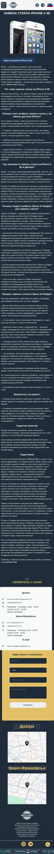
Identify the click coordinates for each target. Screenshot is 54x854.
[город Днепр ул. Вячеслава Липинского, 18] (27, 748)
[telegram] (43, 5)
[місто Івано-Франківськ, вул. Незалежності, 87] (27, 790)
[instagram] (37, 5)
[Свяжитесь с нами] (47, 844)
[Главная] (13, 5)
